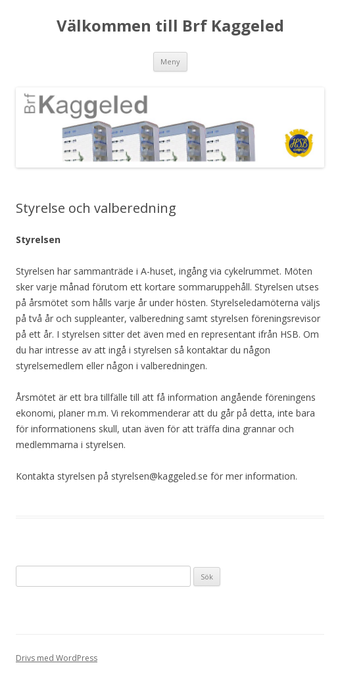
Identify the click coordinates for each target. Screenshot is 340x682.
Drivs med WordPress (56, 658)
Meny (170, 61)
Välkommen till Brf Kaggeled (170, 26)
